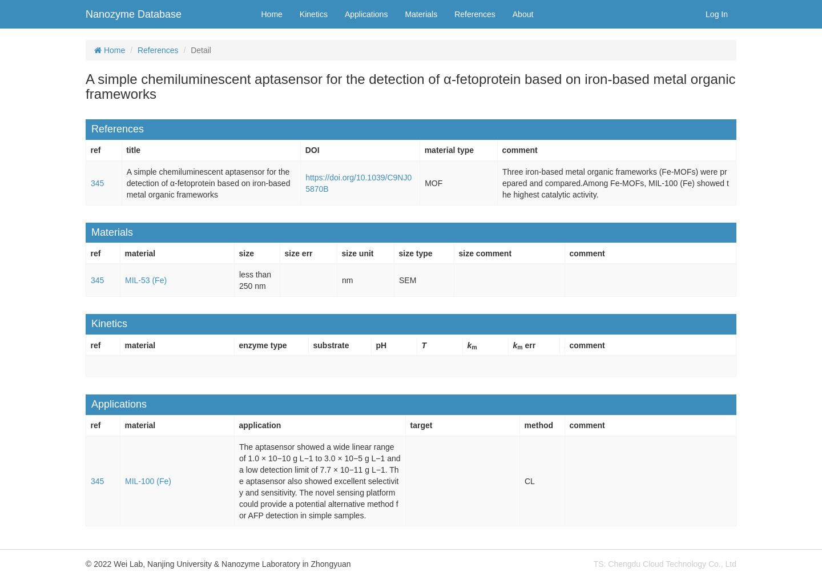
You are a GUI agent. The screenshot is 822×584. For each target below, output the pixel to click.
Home (272, 14)
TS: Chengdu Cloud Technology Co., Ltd (665, 564)
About (523, 14)
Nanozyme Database (134, 14)
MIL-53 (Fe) (146, 280)
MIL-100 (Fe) (148, 481)
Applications (366, 14)
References (474, 14)
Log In (717, 14)
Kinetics (314, 14)
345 (97, 183)
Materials (421, 14)
